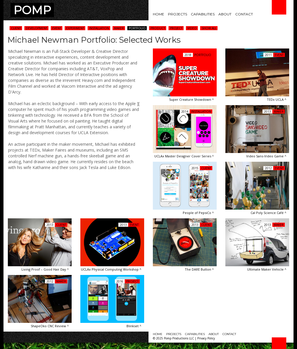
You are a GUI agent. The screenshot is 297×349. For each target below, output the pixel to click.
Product (158, 28)
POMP (32, 10)
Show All (209, 28)
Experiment (75, 28)
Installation (99, 28)
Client (16, 28)
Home (158, 14)
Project (176, 28)
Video (192, 28)
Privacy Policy (206, 338)
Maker (119, 28)
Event (56, 28)
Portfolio (137, 28)
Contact (244, 14)
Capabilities (203, 14)
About (224, 14)
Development (36, 28)
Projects (177, 14)
